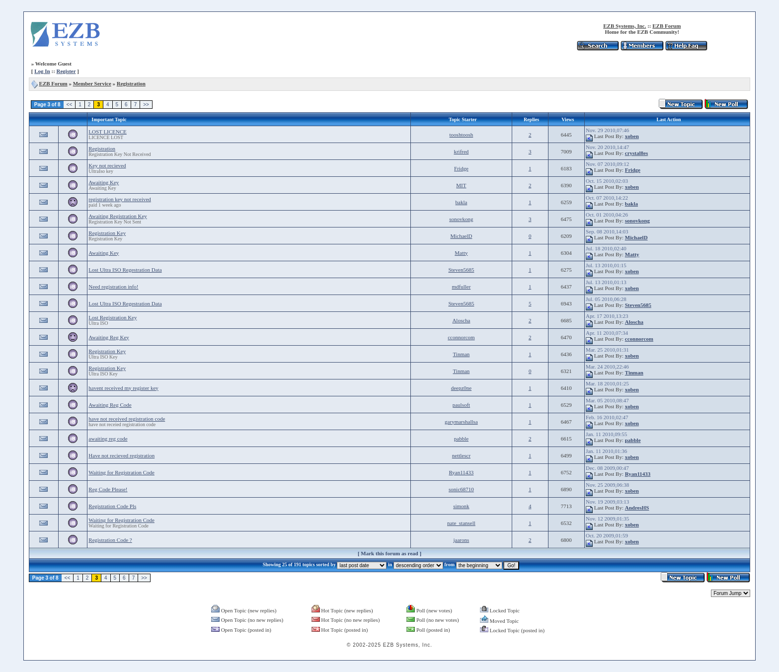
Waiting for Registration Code (121, 472)
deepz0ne (461, 388)
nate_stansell (461, 523)
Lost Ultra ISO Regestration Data (124, 270)
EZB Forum (666, 26)
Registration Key (107, 233)
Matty (461, 253)
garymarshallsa (461, 422)
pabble (461, 439)
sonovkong (461, 219)
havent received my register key (123, 388)
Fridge (461, 168)
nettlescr (461, 455)
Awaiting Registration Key (117, 216)
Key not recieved (107, 165)
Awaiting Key (103, 182)
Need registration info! (113, 287)
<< (70, 104)
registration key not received (119, 199)
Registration (131, 83)
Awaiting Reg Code (109, 405)
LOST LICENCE (107, 132)
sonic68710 (461, 489)
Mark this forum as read (389, 553)
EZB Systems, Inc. (624, 26)
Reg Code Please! (107, 489)
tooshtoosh (461, 135)
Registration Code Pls (112, 506)
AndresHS (637, 508)
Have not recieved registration (121, 455)
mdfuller (461, 287)
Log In (42, 71)
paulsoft (461, 405)
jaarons (461, 540)
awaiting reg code (107, 439)
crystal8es (636, 153)
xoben (632, 136)
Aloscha (461, 320)
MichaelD (461, 236)
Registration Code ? (110, 540)
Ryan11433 (461, 472)
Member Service (92, 83)
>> (146, 104)
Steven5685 (461, 270)
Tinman (461, 354)
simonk (461, 506)
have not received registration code (126, 419)
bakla (461, 202)
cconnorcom (461, 337)
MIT (461, 185)
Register (66, 71)
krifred (461, 151)
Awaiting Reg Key (108, 337)
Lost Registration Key (112, 317)
